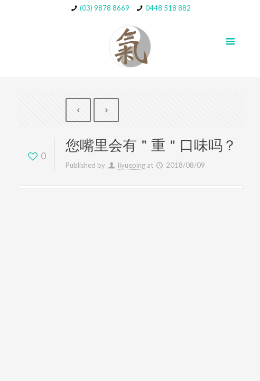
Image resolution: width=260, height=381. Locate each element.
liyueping (131, 165)
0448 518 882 (168, 8)
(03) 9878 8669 (104, 8)
